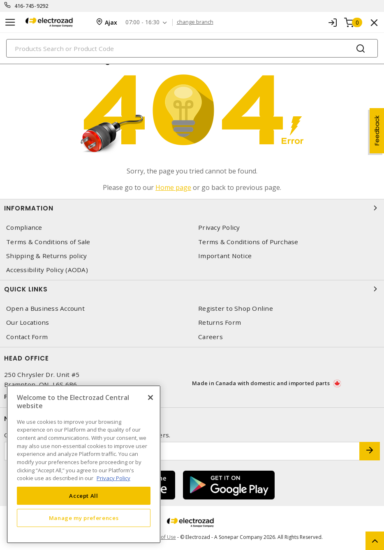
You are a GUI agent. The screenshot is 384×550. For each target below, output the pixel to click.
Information (192, 208)
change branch (195, 22)
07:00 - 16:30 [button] (143, 22)
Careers (210, 337)
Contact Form (27, 337)
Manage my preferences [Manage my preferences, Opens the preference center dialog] (84, 518)
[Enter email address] (182, 451)
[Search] (192, 48)
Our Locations (27, 322)
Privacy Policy (219, 227)
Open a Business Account (45, 308)
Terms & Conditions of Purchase (248, 242)
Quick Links (192, 288)
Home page (173, 187)
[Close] (150, 397)
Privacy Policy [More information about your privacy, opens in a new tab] (113, 478)
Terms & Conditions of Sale (48, 242)
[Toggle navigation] (10, 22)
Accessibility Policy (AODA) (47, 270)
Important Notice (225, 256)
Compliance (24, 227)
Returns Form (219, 322)
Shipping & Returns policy (46, 256)
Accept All (83, 495)
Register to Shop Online (235, 308)
